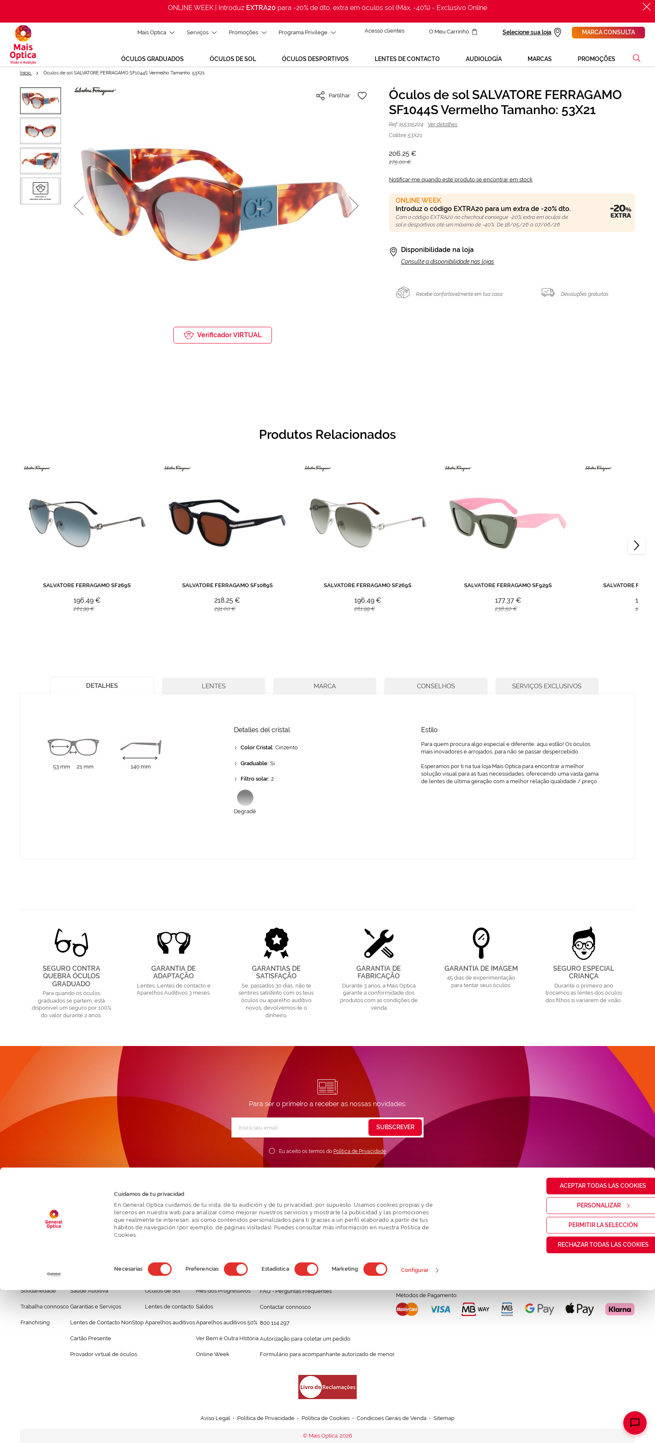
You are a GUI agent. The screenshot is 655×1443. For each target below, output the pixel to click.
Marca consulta (608, 32)
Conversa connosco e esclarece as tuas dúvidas (320, 1277)
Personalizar (585, 1358)
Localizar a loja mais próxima (443, 1276)
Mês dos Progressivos (223, 1293)
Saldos (204, 1309)
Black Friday (211, 1277)
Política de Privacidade (359, 1153)
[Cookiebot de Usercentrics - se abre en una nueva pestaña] (54, 1427)
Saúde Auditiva (89, 1293)
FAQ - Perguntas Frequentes (296, 1293)
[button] (636, 60)
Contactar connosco (285, 1309)
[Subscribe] (395, 1129)
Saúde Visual (86, 1277)
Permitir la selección (585, 1377)
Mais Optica (154, 32)
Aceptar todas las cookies (585, 1338)
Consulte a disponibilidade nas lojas (447, 263)
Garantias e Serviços (95, 1309)
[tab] (102, 687)
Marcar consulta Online (436, 1261)
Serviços (200, 32)
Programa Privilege (305, 32)
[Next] (636, 547)
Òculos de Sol (162, 1293)
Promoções (246, 32)
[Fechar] (646, 6)
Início (26, 75)
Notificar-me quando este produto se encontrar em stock (461, 181)
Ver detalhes (442, 126)
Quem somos (37, 1277)
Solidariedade (38, 1293)
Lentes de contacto (169, 1309)
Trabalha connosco (44, 1309)
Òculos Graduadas (168, 1277)
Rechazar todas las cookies (585, 1397)
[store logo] (23, 46)
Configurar (415, 1423)
